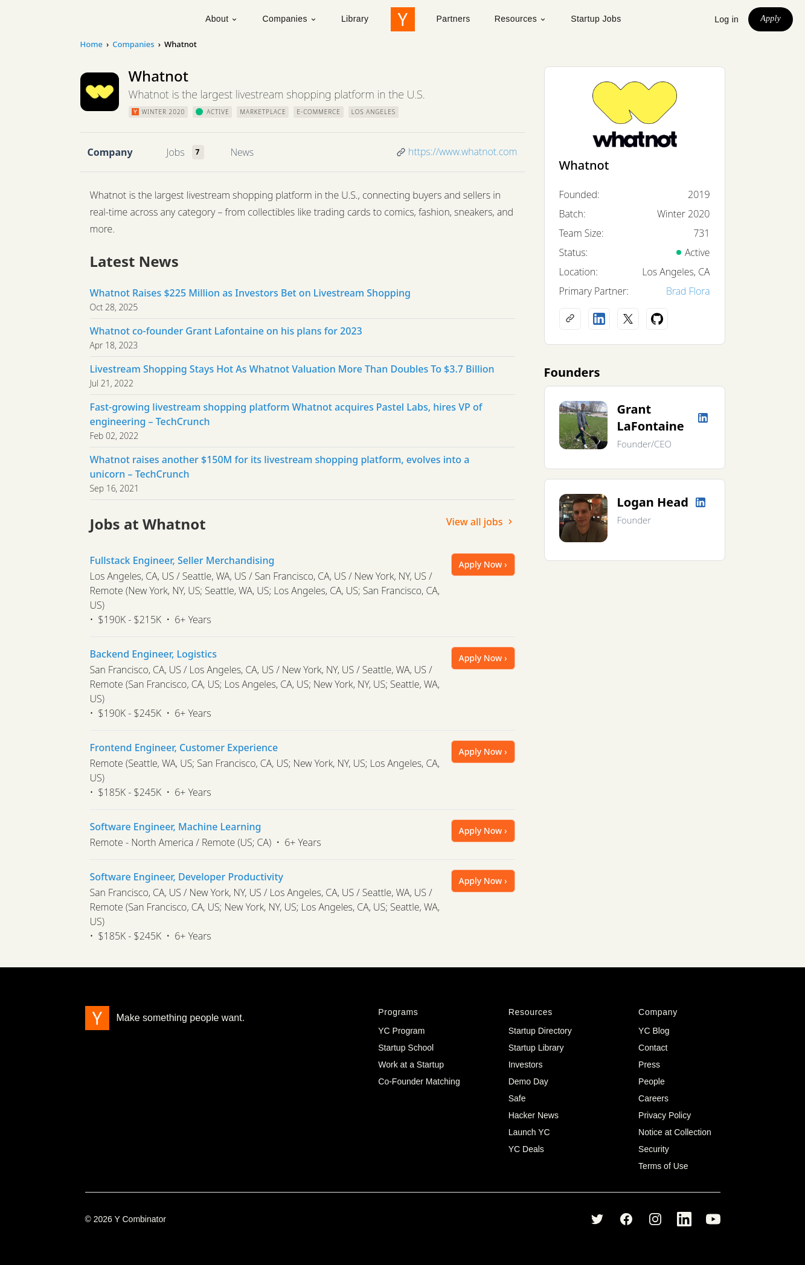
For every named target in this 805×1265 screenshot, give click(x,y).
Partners (453, 19)
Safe (517, 1098)
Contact (652, 1047)
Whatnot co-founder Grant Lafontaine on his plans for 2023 (226, 331)
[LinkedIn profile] (599, 319)
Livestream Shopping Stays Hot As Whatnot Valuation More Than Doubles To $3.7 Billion (292, 369)
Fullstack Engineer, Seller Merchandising (182, 560)
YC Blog (653, 1031)
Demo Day (528, 1081)
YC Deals (526, 1149)
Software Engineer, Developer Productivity (186, 876)
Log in (726, 19)
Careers (653, 1098)
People (651, 1081)
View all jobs (480, 521)
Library (355, 19)
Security (653, 1149)
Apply (770, 18)
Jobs (176, 152)
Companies (289, 19)
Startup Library (536, 1047)
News (242, 152)
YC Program (401, 1031)
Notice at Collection (674, 1132)
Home (91, 44)
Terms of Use (663, 1166)
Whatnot (584, 165)
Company (110, 152)
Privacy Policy (664, 1115)
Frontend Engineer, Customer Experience (184, 747)
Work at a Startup (411, 1064)
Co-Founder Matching (419, 1081)
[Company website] (570, 319)
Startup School (406, 1047)
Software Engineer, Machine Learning (175, 826)
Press (649, 1064)
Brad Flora (688, 291)
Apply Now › (483, 564)
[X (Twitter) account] (628, 319)
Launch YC (529, 1132)
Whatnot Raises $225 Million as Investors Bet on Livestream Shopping (250, 292)
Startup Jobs (596, 19)
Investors (525, 1064)
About (222, 19)
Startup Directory (540, 1031)
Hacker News (533, 1115)
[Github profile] (657, 319)
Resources (521, 19)
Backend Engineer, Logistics (153, 654)
